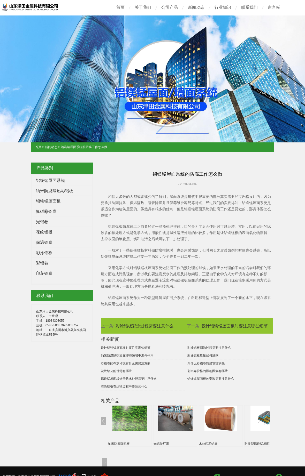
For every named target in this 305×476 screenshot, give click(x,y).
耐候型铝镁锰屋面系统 (260, 444)
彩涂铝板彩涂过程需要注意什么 (144, 326)
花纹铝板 (44, 232)
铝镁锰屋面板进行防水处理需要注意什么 (129, 379)
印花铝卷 (44, 273)
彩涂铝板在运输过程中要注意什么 (124, 386)
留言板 (274, 7)
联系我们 (249, 7)
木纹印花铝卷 (208, 444)
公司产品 (169, 7)
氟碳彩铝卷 (46, 211)
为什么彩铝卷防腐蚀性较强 (206, 363)
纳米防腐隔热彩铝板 (54, 191)
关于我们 (143, 7)
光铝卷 (42, 222)
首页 (120, 7)
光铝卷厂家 (161, 444)
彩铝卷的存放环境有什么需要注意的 (125, 363)
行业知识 (223, 7)
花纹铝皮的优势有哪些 (116, 371)
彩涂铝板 (44, 253)
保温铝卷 (44, 242)
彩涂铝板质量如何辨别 (202, 355)
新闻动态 (196, 7)
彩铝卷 (42, 263)
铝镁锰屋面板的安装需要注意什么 (210, 379)
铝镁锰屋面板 (48, 201)
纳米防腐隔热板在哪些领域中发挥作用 (127, 355)
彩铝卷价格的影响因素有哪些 (207, 371)
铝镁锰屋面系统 (50, 180)
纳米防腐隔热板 (119, 444)
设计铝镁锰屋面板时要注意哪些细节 (235, 326)
